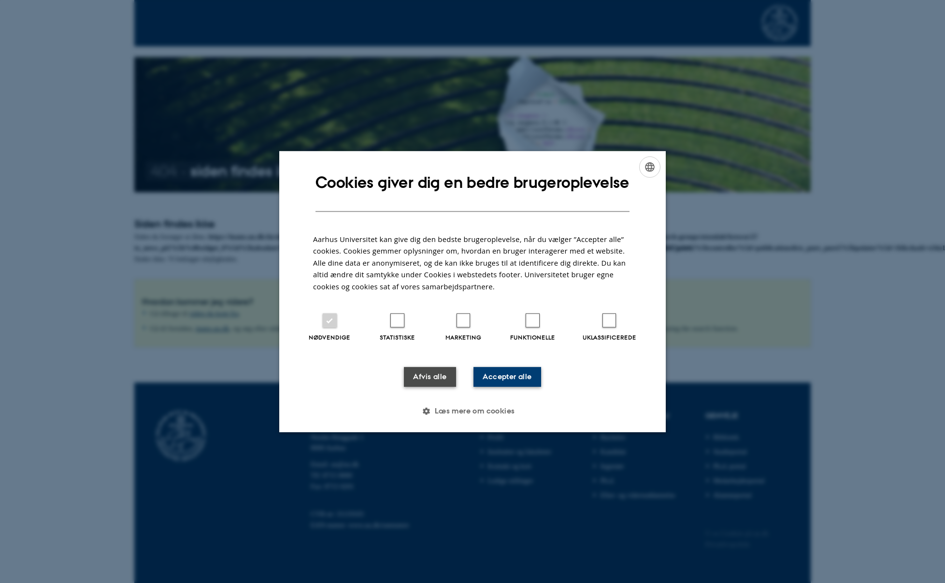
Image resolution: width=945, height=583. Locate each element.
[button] (472, 412)
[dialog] (472, 291)
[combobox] (650, 166)
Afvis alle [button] (423, 376)
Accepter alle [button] (513, 376)
